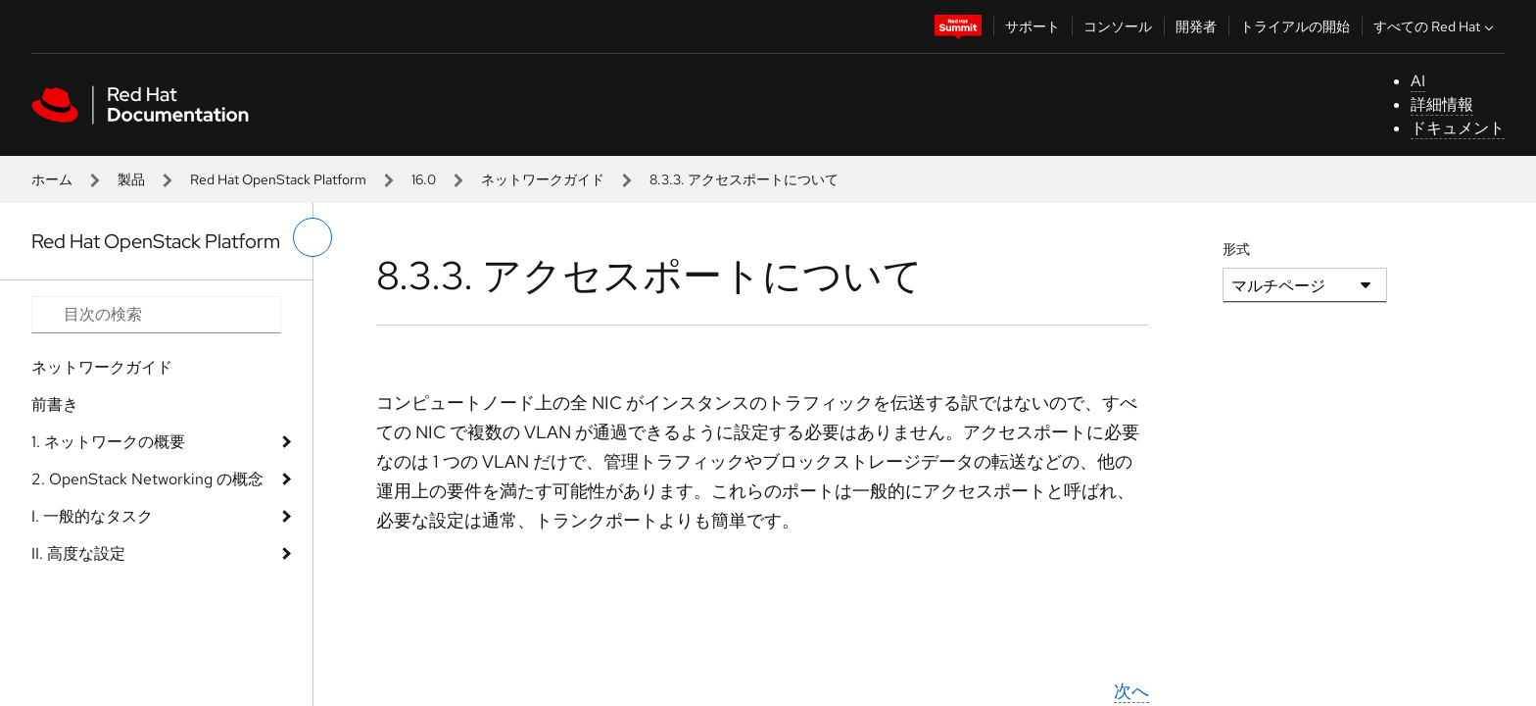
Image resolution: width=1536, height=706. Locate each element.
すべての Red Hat (1435, 26)
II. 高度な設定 (78, 553)
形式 (1236, 249)
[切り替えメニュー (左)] (312, 237)
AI (1418, 81)
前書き (54, 404)
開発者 (1196, 26)
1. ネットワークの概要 (108, 441)
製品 (131, 179)
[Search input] (156, 314)
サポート (1032, 26)
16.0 (423, 179)
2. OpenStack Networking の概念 (147, 479)
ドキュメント (1458, 128)
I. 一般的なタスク (92, 516)
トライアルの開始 (1295, 26)
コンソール (1117, 26)
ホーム (51, 179)
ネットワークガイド (542, 179)
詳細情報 (1442, 104)
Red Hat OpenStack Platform (278, 179)
